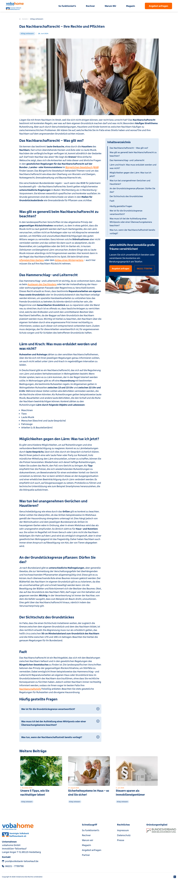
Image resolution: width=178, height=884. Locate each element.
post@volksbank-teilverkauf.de (20, 861)
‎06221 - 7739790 (13, 866)
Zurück (23, 19)
